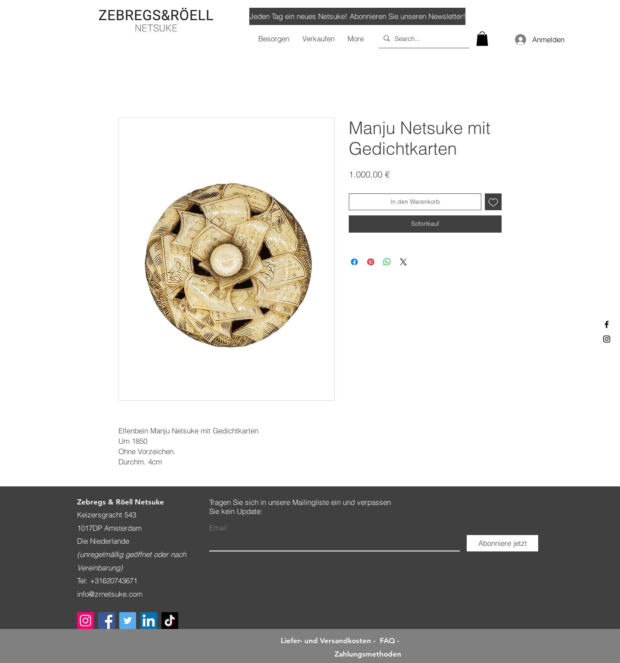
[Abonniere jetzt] (502, 543)
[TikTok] (169, 620)
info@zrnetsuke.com (110, 593)
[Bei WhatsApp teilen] (387, 262)
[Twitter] (127, 620)
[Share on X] (403, 262)
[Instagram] (85, 620)
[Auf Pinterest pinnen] (371, 262)
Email (218, 527)
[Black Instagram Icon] (606, 339)
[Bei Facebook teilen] (354, 262)
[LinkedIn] (148, 620)
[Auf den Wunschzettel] (493, 201)
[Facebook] (106, 620)
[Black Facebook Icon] (606, 324)
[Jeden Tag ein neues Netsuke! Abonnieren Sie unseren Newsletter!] (357, 16)
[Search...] (423, 38)
